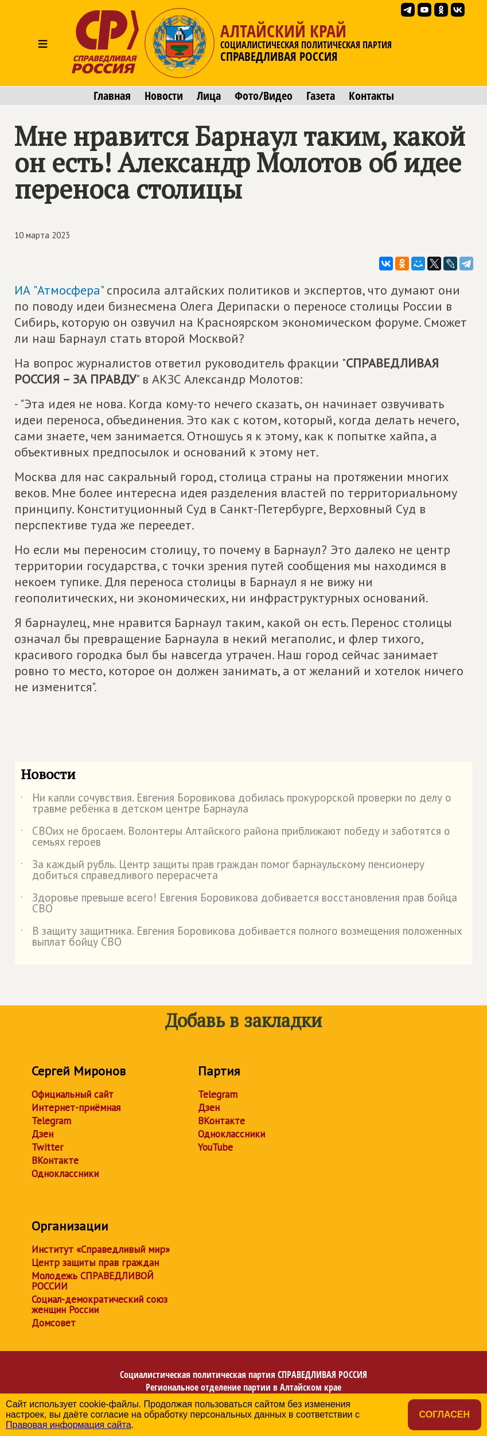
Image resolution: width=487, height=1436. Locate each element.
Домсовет (54, 1323)
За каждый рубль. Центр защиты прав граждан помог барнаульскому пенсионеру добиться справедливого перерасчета (222, 870)
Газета (320, 96)
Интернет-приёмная (76, 1107)
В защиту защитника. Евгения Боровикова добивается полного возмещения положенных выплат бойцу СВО (241, 937)
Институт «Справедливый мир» (101, 1249)
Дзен (42, 1134)
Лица (209, 96)
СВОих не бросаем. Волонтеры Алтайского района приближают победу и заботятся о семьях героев (235, 837)
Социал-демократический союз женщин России (99, 1304)
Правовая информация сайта (68, 1425)
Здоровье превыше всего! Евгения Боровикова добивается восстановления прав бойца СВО (239, 903)
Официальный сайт (73, 1094)
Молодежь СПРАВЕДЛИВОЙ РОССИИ (93, 1281)
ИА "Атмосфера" (58, 290)
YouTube (215, 1147)
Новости (164, 96)
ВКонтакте (55, 1160)
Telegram (51, 1121)
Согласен (444, 1414)
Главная (112, 96)
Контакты (371, 96)
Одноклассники (65, 1173)
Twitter (47, 1147)
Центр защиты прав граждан (95, 1262)
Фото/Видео (264, 96)
